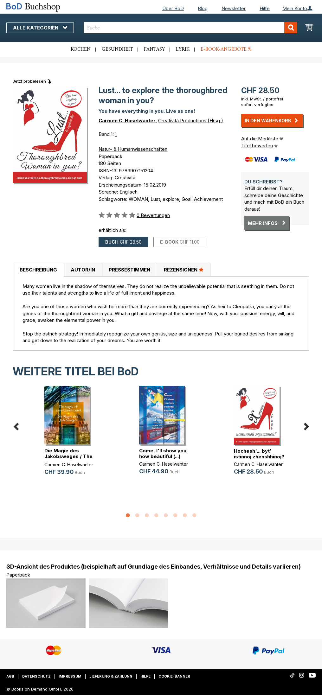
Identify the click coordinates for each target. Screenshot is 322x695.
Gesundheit (117, 49)
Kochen (81, 49)
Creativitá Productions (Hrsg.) (190, 121)
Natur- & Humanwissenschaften (133, 149)
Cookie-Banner (174, 676)
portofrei (274, 98)
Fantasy (154, 49)
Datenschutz (36, 676)
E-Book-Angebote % (226, 49)
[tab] (38, 270)
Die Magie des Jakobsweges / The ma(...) (68, 456)
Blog (203, 8)
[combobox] (190, 27)
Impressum (70, 676)
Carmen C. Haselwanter (127, 121)
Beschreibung (38, 270)
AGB (10, 676)
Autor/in (83, 270)
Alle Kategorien (40, 28)
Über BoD (173, 8)
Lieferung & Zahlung (110, 676)
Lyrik (183, 49)
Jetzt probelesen (29, 81)
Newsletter (234, 8)
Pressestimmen (129, 270)
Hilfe (265, 8)
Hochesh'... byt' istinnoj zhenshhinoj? (259, 454)
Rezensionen (183, 269)
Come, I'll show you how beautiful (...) (162, 453)
